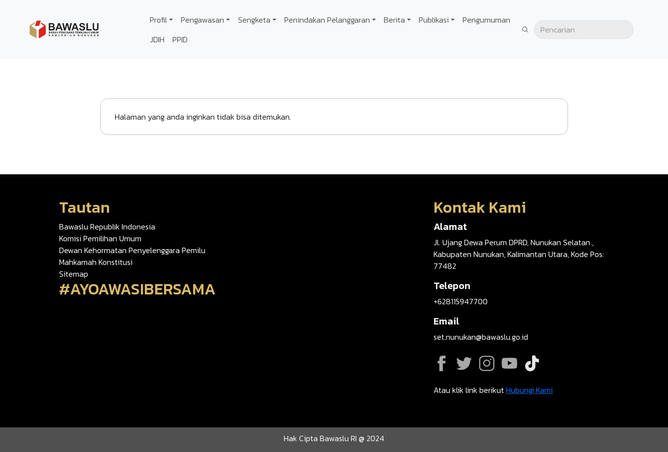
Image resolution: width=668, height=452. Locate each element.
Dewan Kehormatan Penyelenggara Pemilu (132, 250)
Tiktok (532, 363)
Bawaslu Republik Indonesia (107, 226)
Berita (394, 20)
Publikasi (434, 20)
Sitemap (73, 274)
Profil (158, 20)
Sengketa (254, 20)
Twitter (464, 363)
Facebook (441, 363)
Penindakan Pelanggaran (327, 20)
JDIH (157, 39)
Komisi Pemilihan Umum (100, 238)
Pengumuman (486, 20)
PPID (180, 39)
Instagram (487, 363)
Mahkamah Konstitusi (96, 262)
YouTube (509, 363)
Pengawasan (202, 20)
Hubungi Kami (529, 390)
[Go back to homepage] (64, 28)
